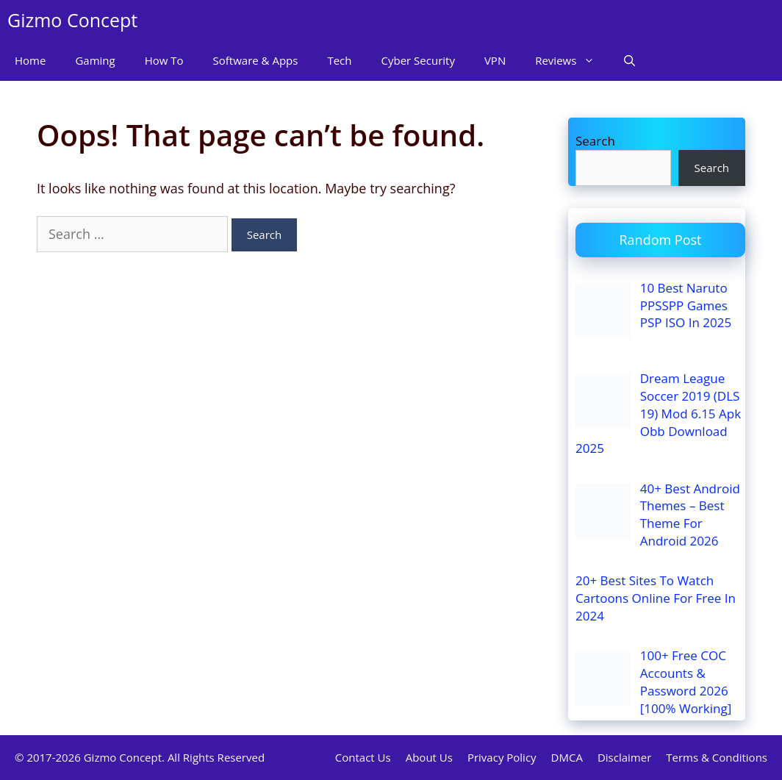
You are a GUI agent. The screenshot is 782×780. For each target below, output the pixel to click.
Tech (339, 60)
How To (164, 60)
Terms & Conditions (716, 757)
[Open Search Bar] (629, 60)
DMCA (567, 757)
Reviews (572, 60)
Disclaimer (624, 757)
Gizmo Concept (72, 19)
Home (30, 60)
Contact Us (363, 757)
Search (595, 140)
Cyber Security (418, 60)
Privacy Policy (502, 757)
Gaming (95, 60)
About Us (429, 757)
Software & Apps (255, 60)
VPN (495, 60)
